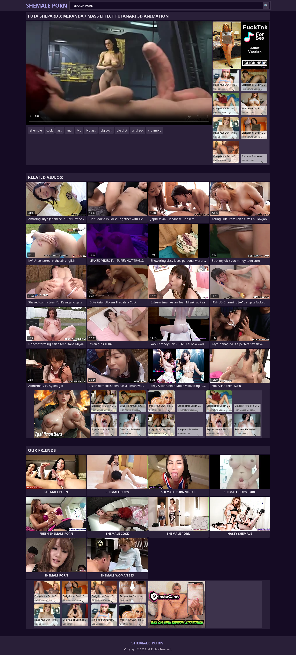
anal (69, 130)
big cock (106, 130)
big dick (121, 130)
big (79, 130)
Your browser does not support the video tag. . (119, 73)
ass (59, 130)
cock (49, 130)
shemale (36, 130)
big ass (91, 130)
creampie (154, 130)
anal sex (137, 130)
